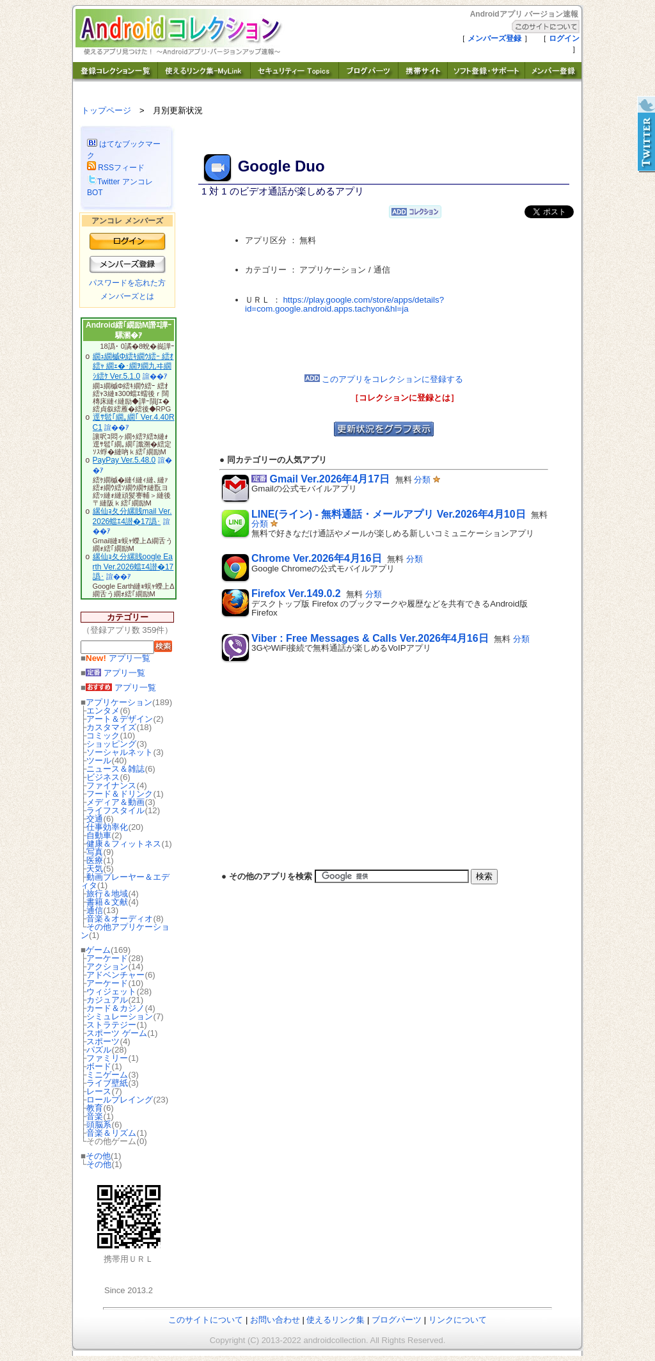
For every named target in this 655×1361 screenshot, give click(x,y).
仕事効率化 (107, 827)
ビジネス (103, 777)
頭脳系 (98, 1124)
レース (98, 1091)
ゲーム (98, 950)
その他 (98, 1156)
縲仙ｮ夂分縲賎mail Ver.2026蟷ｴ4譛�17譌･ (132, 516)
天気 (94, 868)
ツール (98, 760)
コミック (103, 735)
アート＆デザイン (119, 719)
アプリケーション (119, 702)
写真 (94, 852)
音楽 (94, 1116)
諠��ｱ (155, 376)
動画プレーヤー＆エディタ (125, 881)
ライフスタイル (115, 810)
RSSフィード (116, 167)
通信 (94, 910)
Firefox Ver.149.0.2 (296, 593)
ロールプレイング (119, 1099)
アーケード (107, 958)
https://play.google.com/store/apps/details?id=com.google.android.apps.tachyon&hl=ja (344, 304)
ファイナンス (111, 785)
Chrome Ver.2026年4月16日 (316, 558)
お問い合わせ (275, 1320)
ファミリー (107, 1058)
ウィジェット (111, 991)
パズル (98, 1050)
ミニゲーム (107, 1074)
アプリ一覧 (118, 658)
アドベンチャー (115, 975)
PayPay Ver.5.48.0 (124, 460)
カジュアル (107, 1000)
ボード (98, 1066)
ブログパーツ (397, 1320)
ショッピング (111, 744)
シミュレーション (119, 1016)
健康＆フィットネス (123, 843)
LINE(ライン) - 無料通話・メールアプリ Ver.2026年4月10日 (388, 514)
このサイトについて (205, 1320)
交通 (94, 819)
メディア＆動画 (115, 802)
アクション (107, 966)
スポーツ (103, 1041)
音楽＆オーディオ (119, 918)
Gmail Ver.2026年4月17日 (329, 479)
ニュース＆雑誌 (115, 769)
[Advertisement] (384, 344)
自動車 (98, 835)
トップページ (106, 110)
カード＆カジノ (115, 1008)
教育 (94, 1108)
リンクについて (458, 1320)
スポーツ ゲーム (116, 1033)
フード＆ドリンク (119, 794)
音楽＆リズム (111, 1133)
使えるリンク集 (335, 1320)
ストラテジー (111, 1025)
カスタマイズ (111, 727)
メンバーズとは (127, 296)
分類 (422, 479)
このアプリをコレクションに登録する (384, 379)
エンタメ (103, 710)
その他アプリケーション (125, 931)
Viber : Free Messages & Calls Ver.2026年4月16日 (370, 638)
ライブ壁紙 (107, 1083)
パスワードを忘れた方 (127, 282)
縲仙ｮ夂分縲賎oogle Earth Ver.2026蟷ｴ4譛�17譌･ (133, 566)
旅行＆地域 (107, 893)
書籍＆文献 (107, 902)
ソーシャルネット (119, 752)
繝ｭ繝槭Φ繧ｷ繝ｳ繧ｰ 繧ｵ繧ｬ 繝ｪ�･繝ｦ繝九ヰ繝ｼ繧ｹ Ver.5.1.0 (133, 366)
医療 (94, 860)
